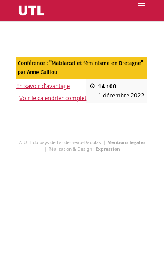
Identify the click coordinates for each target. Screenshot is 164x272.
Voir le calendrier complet (53, 98)
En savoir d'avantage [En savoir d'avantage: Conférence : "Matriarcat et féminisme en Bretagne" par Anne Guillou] (43, 86)
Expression (107, 149)
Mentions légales (126, 142)
